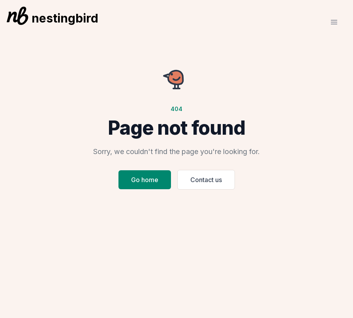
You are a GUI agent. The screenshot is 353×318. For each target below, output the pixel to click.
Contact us (206, 180)
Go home (144, 180)
